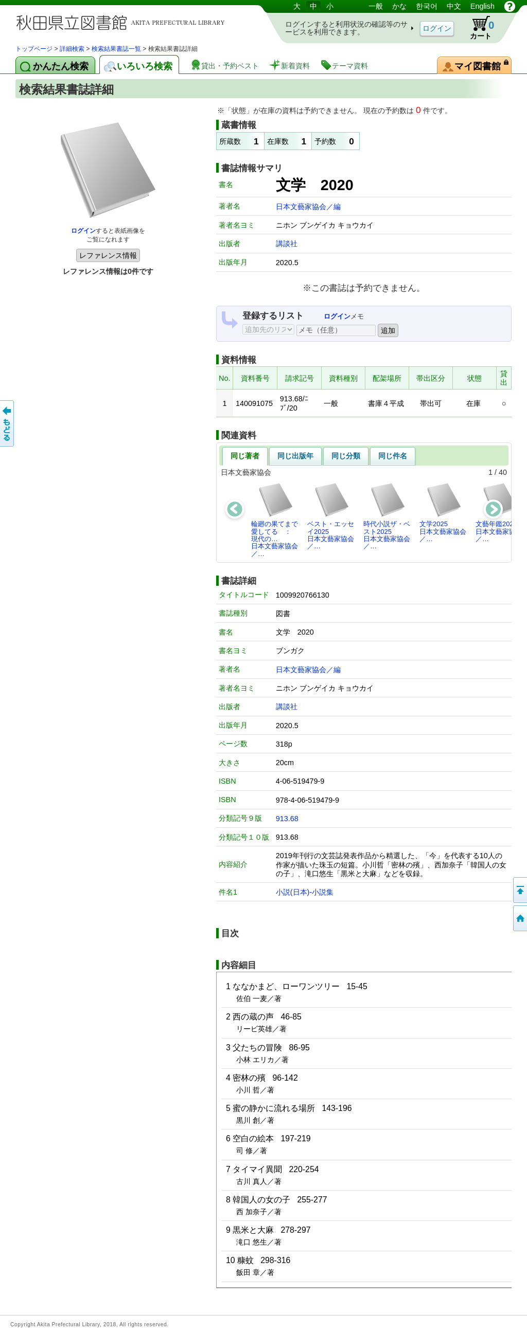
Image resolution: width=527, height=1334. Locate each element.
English (482, 6)
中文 (454, 6)
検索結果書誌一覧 (116, 48)
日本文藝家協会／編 (308, 206)
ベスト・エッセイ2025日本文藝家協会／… (330, 516)
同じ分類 (345, 456)
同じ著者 (245, 456)
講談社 (286, 243)
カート (477, 27)
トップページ (33, 48)
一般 (375, 6)
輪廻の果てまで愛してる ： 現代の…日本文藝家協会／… (274, 519)
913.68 (287, 818)
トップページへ (519, 918)
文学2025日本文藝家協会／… (442, 512)
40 (503, 472)
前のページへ (7, 423)
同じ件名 (392, 456)
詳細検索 (72, 48)
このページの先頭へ (519, 890)
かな (399, 6)
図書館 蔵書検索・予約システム (123, 22)
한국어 (426, 6)
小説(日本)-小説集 (304, 892)
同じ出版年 (295, 456)
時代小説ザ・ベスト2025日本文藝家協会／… (386, 516)
